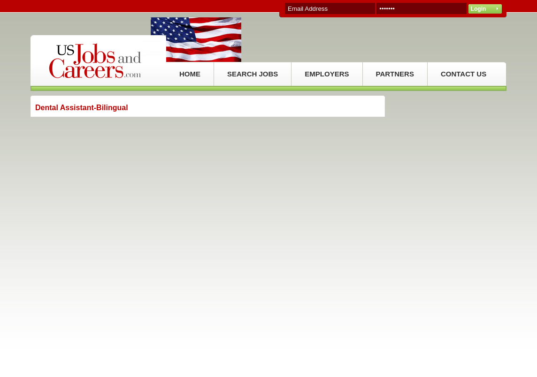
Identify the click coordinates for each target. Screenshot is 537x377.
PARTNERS (395, 74)
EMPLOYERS (327, 74)
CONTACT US (463, 74)
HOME (189, 74)
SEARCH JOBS (252, 74)
